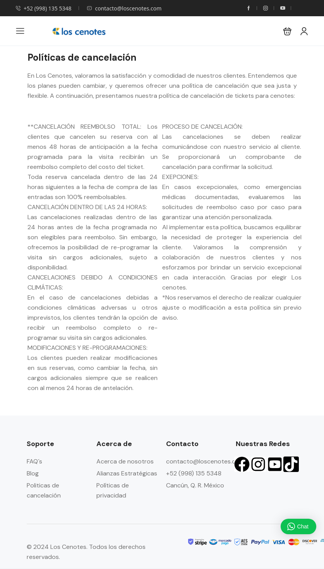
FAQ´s (34, 461)
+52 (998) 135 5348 (43, 8)
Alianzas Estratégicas (126, 473)
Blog (33, 473)
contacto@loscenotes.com (124, 8)
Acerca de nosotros (125, 461)
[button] (287, 31)
